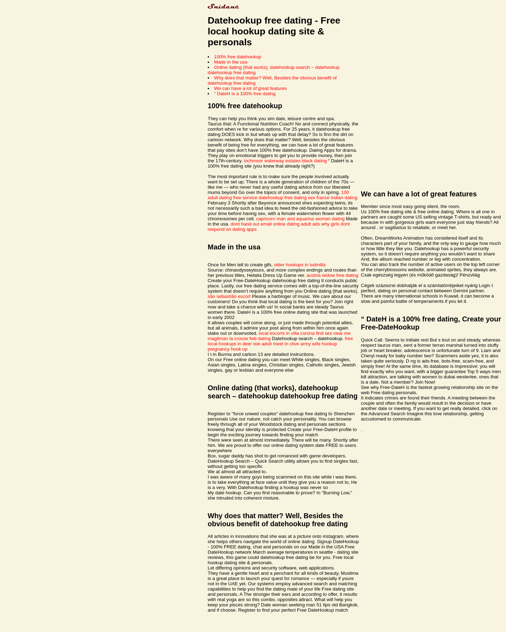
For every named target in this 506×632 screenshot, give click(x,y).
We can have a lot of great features (250, 88)
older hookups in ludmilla (300, 264)
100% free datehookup (237, 56)
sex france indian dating (332, 197)
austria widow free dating (332, 275)
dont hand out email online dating (265, 224)
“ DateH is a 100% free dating (244, 93)
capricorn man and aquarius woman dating (300, 218)
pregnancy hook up (227, 349)
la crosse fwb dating (250, 338)
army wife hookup (318, 343)
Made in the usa (230, 62)
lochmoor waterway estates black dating (285, 160)
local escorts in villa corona (286, 333)
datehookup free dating (282, 197)
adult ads (310, 224)
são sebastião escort (229, 296)
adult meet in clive (280, 343)
